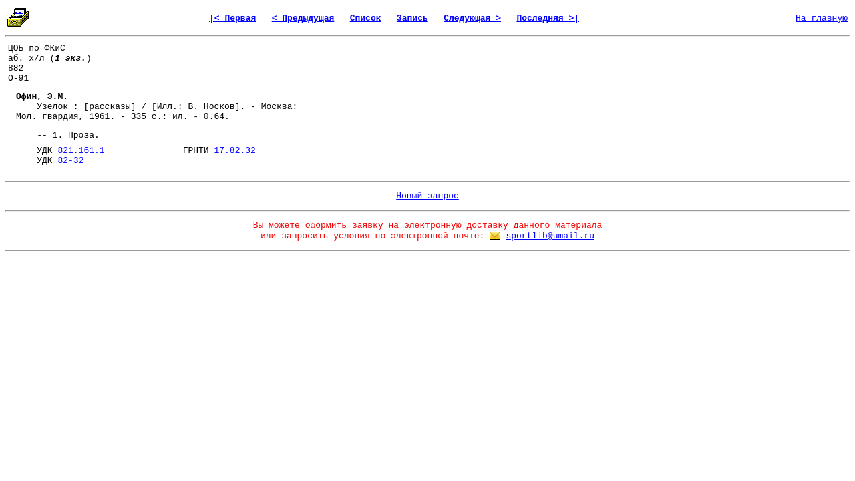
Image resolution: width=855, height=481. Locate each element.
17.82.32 (234, 151)
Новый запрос (427, 196)
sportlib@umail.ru (550, 236)
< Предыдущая (303, 18)
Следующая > (472, 18)
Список (365, 18)
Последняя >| (547, 18)
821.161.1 (80, 151)
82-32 (70, 161)
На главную (822, 18)
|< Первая (232, 18)
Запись (412, 18)
